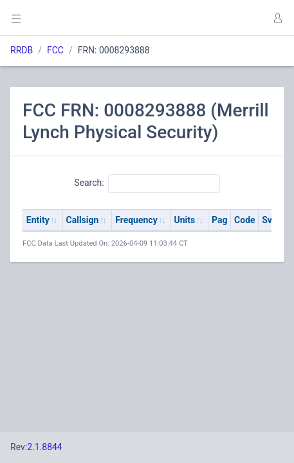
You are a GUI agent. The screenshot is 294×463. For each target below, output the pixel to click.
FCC (55, 50)
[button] (277, 18)
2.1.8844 (44, 447)
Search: (147, 183)
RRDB (21, 50)
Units (185, 220)
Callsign (82, 220)
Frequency (136, 220)
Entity (38, 220)
